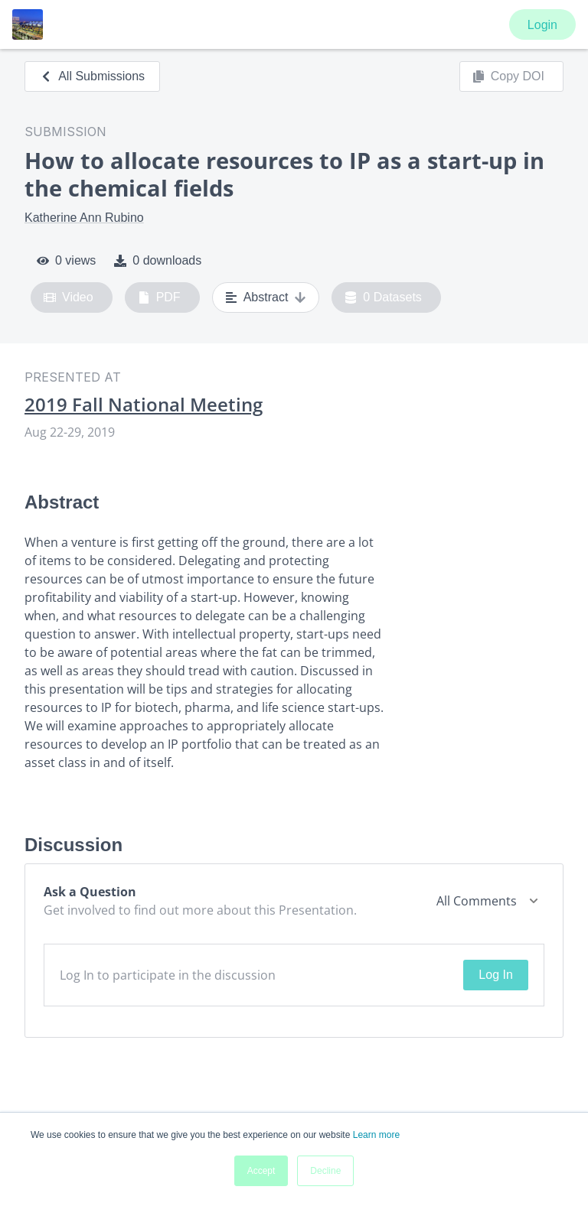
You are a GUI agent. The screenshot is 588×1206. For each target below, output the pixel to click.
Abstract (266, 297)
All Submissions (92, 76)
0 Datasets (383, 297)
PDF (159, 297)
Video (68, 297)
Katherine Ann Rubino (84, 217)
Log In (495, 974)
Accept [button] (261, 1170)
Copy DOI (508, 76)
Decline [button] (325, 1170)
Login (542, 24)
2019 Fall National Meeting (143, 404)
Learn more (376, 1135)
